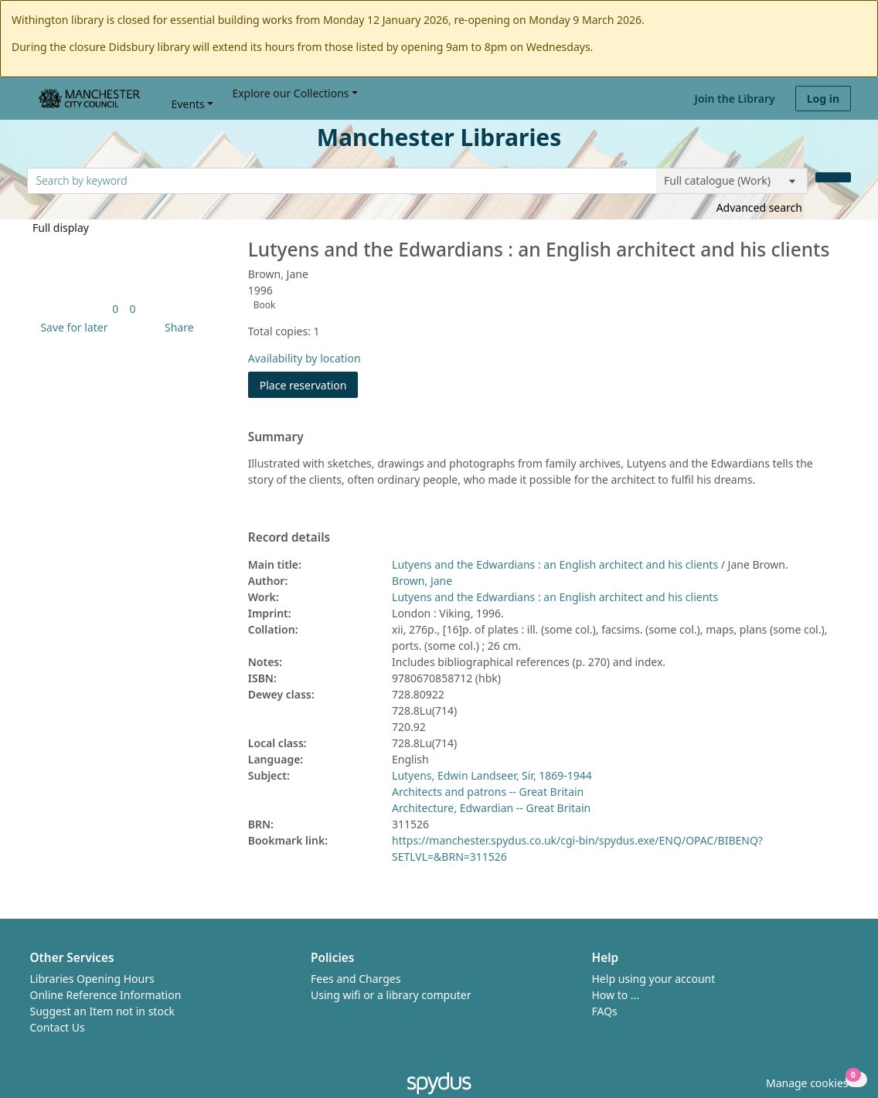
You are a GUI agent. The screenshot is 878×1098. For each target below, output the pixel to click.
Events (188, 104)
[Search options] (732, 181)
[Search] (833, 177)
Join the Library (735, 98)
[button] (71, 327)
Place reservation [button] (309, 384)
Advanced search (759, 207)
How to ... (616, 995)
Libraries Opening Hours (92, 978)
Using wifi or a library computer (391, 995)
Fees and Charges (355, 978)
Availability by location (304, 358)
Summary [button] (276, 437)
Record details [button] (289, 538)
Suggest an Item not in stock (102, 1011)
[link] (115, 308)
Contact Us (57, 1027)
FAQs (605, 1011)
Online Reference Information (106, 995)
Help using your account (654, 978)
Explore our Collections (290, 93)
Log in (823, 98)
